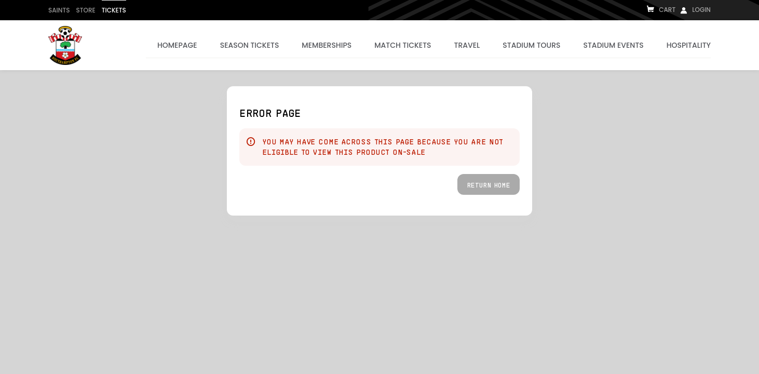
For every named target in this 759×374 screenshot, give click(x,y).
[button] (488, 184)
